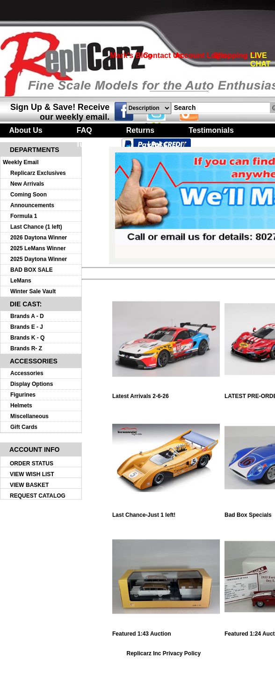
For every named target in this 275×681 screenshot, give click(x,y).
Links (157, 144)
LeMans (20, 280)
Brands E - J (26, 327)
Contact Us (162, 55)
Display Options (31, 384)
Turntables (95, 144)
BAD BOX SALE (31, 270)
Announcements (32, 205)
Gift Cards (23, 427)
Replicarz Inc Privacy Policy (163, 653)
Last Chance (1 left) (36, 227)
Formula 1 (23, 216)
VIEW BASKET (29, 485)
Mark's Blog (131, 55)
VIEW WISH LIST (32, 474)
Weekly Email (21, 162)
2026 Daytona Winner (38, 237)
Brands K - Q (27, 337)
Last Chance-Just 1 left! (166, 512)
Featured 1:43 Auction (166, 631)
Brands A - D (27, 316)
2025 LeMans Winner (38, 248)
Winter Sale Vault (33, 291)
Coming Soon (28, 194)
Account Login (200, 55)
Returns (140, 130)
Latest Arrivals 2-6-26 (166, 393)
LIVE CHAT (260, 59)
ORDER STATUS (31, 463)
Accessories (26, 373)
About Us (26, 130)
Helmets (21, 405)
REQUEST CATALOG (37, 496)
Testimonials (211, 130)
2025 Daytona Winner (38, 259)
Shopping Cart (239, 55)
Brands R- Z (26, 348)
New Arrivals (27, 184)
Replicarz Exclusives (38, 173)
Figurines (23, 394)
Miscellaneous (29, 416)
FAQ (84, 130)
